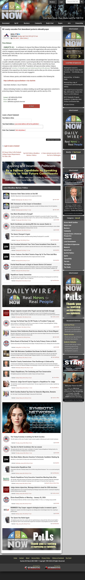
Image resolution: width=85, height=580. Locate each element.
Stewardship (79, 23)
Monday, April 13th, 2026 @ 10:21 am (23, 231)
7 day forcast (76, 152)
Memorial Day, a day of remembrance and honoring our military (73, 85)
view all (77, 218)
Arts (69, 23)
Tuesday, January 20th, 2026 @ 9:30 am (23, 504)
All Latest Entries (69, 104)
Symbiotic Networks (70, 342)
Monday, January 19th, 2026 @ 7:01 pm (23, 514)
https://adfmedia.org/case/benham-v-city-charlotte (19, 81)
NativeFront (67, 250)
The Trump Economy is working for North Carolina (27, 438)
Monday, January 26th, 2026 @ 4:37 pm (23, 474)
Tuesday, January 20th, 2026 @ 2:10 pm (23, 494)
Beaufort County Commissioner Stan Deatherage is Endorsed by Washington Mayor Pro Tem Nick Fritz (32, 363)
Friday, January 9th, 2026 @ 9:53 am (23, 524)
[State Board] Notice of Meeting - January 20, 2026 (28, 498)
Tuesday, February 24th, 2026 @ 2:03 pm (24, 378)
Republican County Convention (21, 276)
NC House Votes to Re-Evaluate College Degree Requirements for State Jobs (11, 155)
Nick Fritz (57, 368)
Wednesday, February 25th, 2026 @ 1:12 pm (24, 368)
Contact (21, 559)
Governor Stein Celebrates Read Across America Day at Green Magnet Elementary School (34, 333)
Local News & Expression (71, 244)
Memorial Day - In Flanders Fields (72, 78)
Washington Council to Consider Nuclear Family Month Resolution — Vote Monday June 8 (73, 71)
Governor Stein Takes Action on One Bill (24, 195)
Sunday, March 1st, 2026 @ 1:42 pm (23, 348)
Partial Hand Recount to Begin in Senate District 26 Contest (31, 266)
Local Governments (70, 241)
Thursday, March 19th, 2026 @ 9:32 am (23, 318)
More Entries (24, 38)
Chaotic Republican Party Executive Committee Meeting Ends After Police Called (34, 479)
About (27, 559)
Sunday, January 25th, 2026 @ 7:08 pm (23, 484)
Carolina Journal (55, 317)
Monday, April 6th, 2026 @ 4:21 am (23, 261)
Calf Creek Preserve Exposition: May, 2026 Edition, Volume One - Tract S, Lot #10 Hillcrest (73, 92)
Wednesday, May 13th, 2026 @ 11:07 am (24, 200)
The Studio (67, 267)
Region (60, 23)
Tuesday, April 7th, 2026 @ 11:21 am (23, 251)
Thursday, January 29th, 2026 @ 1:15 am (24, 454)
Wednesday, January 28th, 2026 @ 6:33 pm (24, 464)
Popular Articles (69, 334)
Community (38, 23)
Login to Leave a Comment (11, 147)
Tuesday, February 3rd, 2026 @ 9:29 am (23, 399)
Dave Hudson (56, 378)
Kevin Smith (56, 200)
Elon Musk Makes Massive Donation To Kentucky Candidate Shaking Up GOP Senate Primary (35, 459)
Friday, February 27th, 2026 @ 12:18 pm (23, 358)
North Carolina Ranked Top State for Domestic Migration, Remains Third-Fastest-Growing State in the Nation (33, 394)
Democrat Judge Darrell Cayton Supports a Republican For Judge (33, 383)
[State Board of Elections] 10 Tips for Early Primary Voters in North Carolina (33, 343)
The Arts (66, 261)
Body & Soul (49, 23)
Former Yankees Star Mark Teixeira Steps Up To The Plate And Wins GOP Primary (34, 256)
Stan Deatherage (56, 358)
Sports (66, 256)
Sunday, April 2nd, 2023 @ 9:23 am (28, 36)
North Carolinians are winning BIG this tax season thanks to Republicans (31, 226)
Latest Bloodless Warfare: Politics (15, 189)
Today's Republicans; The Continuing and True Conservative (31, 373)
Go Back (31, 106)
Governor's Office (55, 398)
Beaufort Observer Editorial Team (52, 484)
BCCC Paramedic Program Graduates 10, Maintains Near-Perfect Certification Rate (73, 99)
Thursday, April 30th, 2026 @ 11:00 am (23, 221)
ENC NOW (16, 38)
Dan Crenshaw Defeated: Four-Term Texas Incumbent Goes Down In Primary (33, 246)
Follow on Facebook (58, 559)
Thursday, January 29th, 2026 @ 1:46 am (24, 444)
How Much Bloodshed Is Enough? (22, 215)
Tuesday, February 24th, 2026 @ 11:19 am (24, 388)
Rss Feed (68, 559)
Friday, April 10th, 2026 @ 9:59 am (22, 241)
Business (27, 23)
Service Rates (35, 559)
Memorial (67, 247)
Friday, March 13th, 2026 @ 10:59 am (23, 328)
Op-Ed (16, 23)
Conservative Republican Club (21, 468)
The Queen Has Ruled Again (20, 519)
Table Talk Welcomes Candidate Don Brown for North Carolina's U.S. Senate (33, 353)
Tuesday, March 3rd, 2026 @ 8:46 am (23, 338)
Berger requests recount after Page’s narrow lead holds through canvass (32, 313)
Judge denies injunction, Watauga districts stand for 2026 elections (34, 488)
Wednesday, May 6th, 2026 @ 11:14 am (23, 211)
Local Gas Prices (69, 325)
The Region (67, 264)
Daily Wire (57, 251)
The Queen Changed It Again (20, 235)
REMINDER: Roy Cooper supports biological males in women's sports (34, 509)
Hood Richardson (55, 241)
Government (6, 23)
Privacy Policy (46, 559)
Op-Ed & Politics (28, 154)
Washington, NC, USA (73, 160)
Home (15, 559)
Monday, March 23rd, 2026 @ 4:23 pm (23, 281)
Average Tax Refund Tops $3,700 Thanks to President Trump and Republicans (32, 323)
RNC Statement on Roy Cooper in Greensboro (26, 205)
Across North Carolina (71, 222)
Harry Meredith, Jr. (55, 388)
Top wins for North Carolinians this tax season (26, 448)
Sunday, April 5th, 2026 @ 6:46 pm (22, 271)
